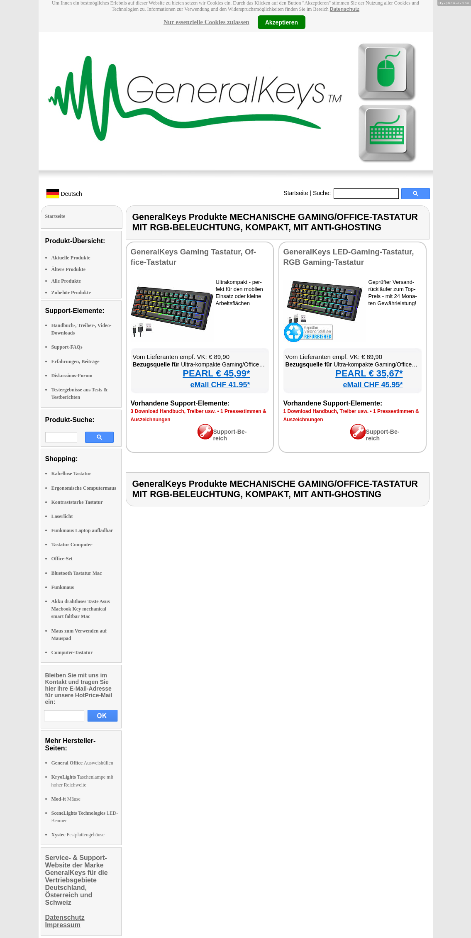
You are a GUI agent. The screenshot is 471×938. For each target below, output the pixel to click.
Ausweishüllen (82, 763)
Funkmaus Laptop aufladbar (82, 530)
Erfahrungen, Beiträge (75, 361)
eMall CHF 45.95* (373, 385)
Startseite (295, 193)
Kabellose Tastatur (71, 473)
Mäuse (66, 799)
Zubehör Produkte (71, 293)
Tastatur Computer (72, 544)
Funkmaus (62, 587)
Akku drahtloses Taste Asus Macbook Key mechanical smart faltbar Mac (80, 608)
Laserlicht (62, 516)
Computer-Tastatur (72, 652)
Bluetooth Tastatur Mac (76, 573)
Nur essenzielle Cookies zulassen (206, 22)
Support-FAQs (67, 347)
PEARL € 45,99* (216, 373)
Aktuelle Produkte (70, 258)
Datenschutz (344, 9)
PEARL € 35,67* (369, 373)
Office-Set (62, 559)
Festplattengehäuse (78, 835)
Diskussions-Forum (72, 376)
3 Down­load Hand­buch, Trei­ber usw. (173, 411)
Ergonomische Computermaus (83, 488)
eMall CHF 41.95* (220, 385)
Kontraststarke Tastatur (77, 502)
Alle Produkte (66, 281)
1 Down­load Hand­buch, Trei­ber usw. (326, 411)
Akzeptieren (281, 22)
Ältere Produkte (68, 269)
